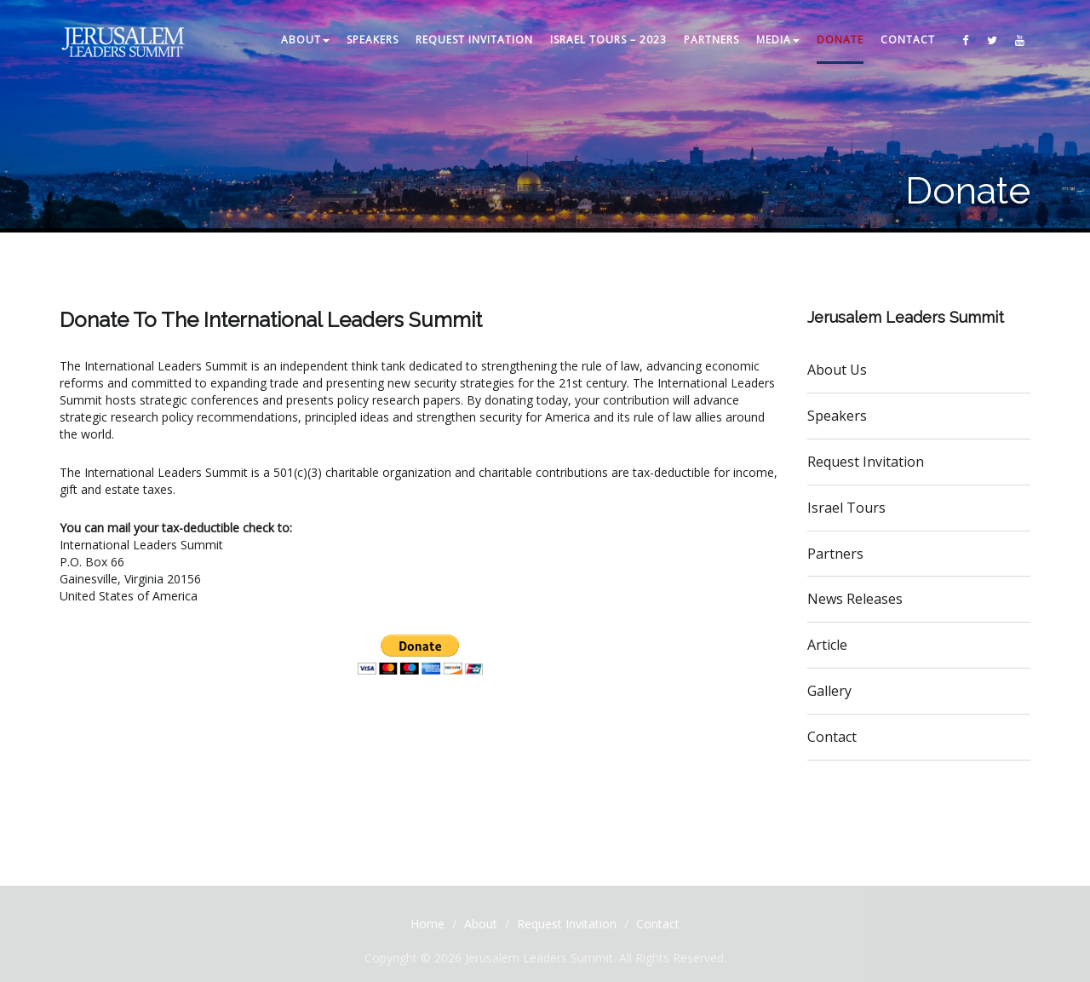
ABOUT (305, 39)
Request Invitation (865, 461)
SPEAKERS (373, 39)
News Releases (855, 598)
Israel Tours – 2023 (608, 39)
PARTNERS (711, 39)
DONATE (840, 39)
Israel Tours (846, 507)
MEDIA (778, 39)
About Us (837, 369)
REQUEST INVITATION (474, 39)
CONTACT (908, 39)
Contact (832, 736)
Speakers (837, 415)
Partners (835, 553)
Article (827, 644)
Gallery (829, 690)
